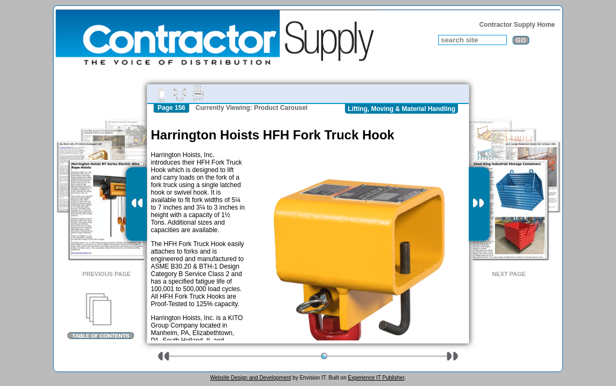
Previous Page (106, 274)
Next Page (509, 274)
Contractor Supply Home (517, 24)
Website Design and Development (250, 378)
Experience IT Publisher (376, 378)
